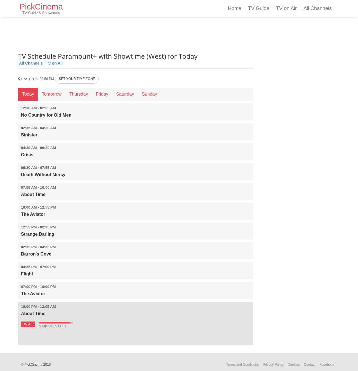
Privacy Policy (273, 365)
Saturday (125, 94)
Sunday (149, 94)
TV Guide (258, 8)
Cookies (294, 365)
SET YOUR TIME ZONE (77, 79)
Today (28, 94)
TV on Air (286, 8)
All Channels (317, 8)
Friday (102, 94)
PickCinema (41, 8)
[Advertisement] (135, 33)
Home (234, 8)
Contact (309, 365)
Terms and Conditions (242, 365)
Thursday (78, 94)
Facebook (326, 365)
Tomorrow (52, 94)
